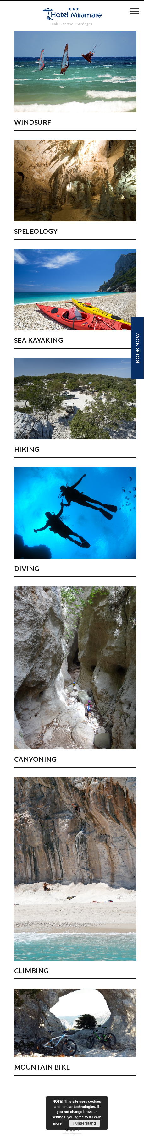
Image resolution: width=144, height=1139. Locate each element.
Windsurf (32, 122)
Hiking (27, 449)
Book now (137, 348)
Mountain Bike (42, 1067)
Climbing (31, 970)
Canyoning (35, 759)
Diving (27, 568)
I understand (84, 1123)
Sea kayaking (38, 340)
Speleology (36, 231)
